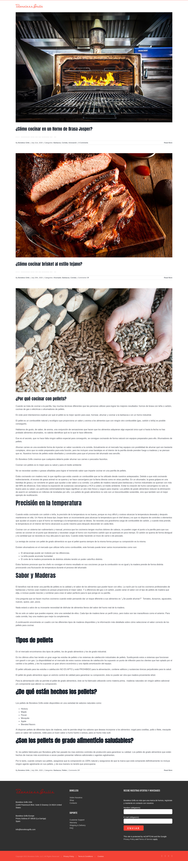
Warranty (73, 823)
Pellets (64, 770)
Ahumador (57, 278)
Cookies (101, 856)
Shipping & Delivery (78, 825)
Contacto (73, 803)
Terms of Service (146, 839)
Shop (72, 800)
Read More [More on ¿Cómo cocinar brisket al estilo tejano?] (168, 278)
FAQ (71, 828)
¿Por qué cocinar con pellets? (41, 398)
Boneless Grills (24, 143)
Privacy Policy (129, 839)
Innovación (73, 143)
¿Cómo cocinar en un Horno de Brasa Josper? (54, 129)
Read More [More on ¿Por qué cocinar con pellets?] (168, 770)
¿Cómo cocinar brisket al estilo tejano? (49, 264)
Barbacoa (57, 143)
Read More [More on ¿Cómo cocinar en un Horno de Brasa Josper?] (168, 143)
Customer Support (77, 820)
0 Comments (83, 143)
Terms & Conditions (85, 856)
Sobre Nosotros (76, 798)
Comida (65, 143)
